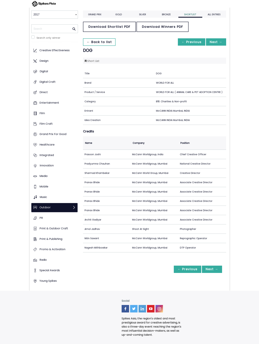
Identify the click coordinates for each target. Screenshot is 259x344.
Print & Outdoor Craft (53, 228)
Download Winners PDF (162, 27)
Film (42, 113)
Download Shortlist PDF (109, 27)
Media (43, 176)
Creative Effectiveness (54, 50)
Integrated (46, 155)
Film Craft (46, 124)
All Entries (214, 14)
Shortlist (190, 14)
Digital (44, 71)
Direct (43, 92)
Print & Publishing (50, 239)
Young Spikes (48, 281)
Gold (118, 14)
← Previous (191, 42)
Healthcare (47, 145)
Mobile (43, 186)
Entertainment (49, 103)
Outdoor (45, 207)
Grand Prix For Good (52, 134)
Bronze (166, 14)
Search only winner (48, 38)
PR (41, 218)
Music (43, 197)
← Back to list (99, 42)
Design (43, 61)
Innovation (47, 166)
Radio (43, 260)
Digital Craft (47, 82)
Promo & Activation (52, 249)
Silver (142, 14)
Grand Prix (94, 14)
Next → (216, 42)
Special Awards (49, 270)
